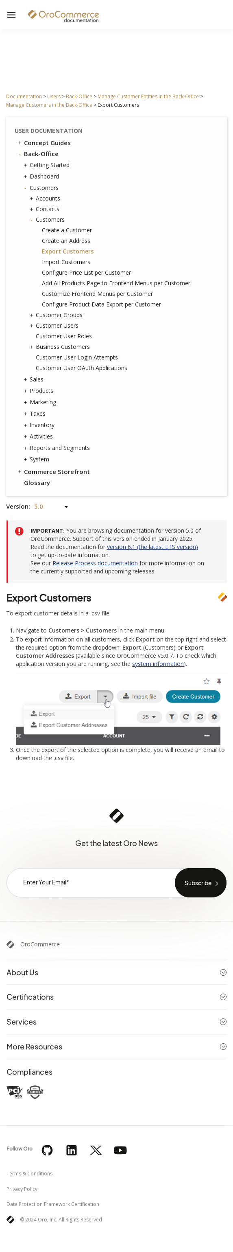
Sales (35, 379)
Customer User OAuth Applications (81, 368)
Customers (42, 188)
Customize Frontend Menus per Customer (97, 294)
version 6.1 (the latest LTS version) (152, 547)
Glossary (37, 482)
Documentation (24, 96)
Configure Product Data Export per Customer (101, 304)
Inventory (40, 425)
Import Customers (66, 262)
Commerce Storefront (53, 471)
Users (54, 96)
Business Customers (61, 347)
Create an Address (66, 241)
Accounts (46, 198)
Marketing (41, 402)
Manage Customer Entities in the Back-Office (148, 96)
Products (39, 391)
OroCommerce (40, 944)
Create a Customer (67, 230)
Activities (39, 436)
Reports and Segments (58, 448)
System (37, 459)
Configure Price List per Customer (86, 272)
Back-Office (79, 96)
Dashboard (42, 176)
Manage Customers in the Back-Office (49, 104)
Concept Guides (44, 143)
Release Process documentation (95, 563)
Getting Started (48, 165)
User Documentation (49, 130)
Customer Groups (57, 315)
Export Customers (68, 251)
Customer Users (55, 326)
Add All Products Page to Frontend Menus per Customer (116, 283)
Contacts (45, 209)
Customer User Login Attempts (77, 357)
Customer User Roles (64, 336)
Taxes (36, 414)
